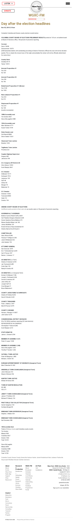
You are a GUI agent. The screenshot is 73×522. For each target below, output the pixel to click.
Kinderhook (44, 457)
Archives (18, 485)
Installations (39, 470)
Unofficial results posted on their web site (13, 209)
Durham (21, 460)
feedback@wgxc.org (64, 478)
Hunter (34, 457)
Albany (9, 429)
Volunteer (28, 474)
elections (27, 460)
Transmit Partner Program (7, 513)
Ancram (16, 460)
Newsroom (8, 480)
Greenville (24, 457)
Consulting (8, 509)
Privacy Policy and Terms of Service (25, 519)
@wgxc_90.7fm (64, 485)
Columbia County (6, 457)
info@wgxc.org (65, 476)
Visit (37, 468)
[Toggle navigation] (68, 3)
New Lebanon (52, 457)
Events (7, 470)
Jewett (39, 457)
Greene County (16, 457)
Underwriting (29, 482)
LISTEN (8, 3)
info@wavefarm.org (64, 474)
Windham (11, 460)
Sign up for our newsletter (61, 488)
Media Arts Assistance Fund (8, 497)
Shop (6, 478)
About (7, 468)
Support (7, 476)
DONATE (8, 11)
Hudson (29, 457)
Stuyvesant (4, 460)
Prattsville (60, 457)
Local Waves (29, 476)
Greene (14, 429)
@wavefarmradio (64, 482)
